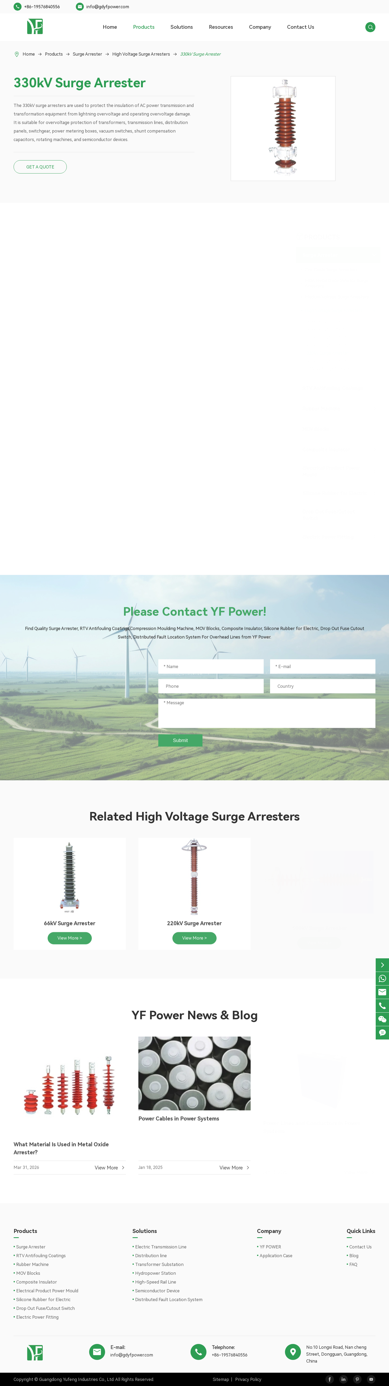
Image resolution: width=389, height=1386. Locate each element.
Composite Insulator (325, 449)
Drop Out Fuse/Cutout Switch (327, 515)
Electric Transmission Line (161, 1246)
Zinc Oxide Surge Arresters (330, 269)
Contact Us (300, 27)
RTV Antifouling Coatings (331, 388)
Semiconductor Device (157, 1290)
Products (144, 27)
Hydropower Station (155, 1273)
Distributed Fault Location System (168, 1299)
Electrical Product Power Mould (330, 471)
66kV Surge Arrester (325, 329)
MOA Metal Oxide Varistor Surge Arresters (335, 283)
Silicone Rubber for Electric (333, 493)
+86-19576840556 (42, 6)
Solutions (182, 27)
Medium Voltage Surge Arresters (336, 296)
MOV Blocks (314, 429)
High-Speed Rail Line (155, 1282)
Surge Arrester (87, 54)
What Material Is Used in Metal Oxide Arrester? (61, 1152)
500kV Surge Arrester (326, 361)
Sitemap (221, 1379)
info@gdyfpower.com (107, 6)
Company (260, 27)
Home (110, 27)
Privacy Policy (248, 1379)
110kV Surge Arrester (326, 337)
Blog (353, 1255)
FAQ (353, 1264)
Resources (221, 27)
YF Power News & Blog (194, 1015)
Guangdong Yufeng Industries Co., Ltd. (76, 1379)
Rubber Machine (320, 408)
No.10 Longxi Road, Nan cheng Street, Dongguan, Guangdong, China (79, 734)
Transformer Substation (159, 1264)
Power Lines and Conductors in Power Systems (311, 1126)
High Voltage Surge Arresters (141, 54)
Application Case (276, 1255)
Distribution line (151, 1255)
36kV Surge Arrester (325, 321)
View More (110, 1171)
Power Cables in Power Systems (178, 1122)
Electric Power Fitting (327, 537)
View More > (69, 941)
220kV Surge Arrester (326, 345)
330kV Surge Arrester (200, 54)
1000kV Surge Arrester (327, 369)
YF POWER (270, 1246)
